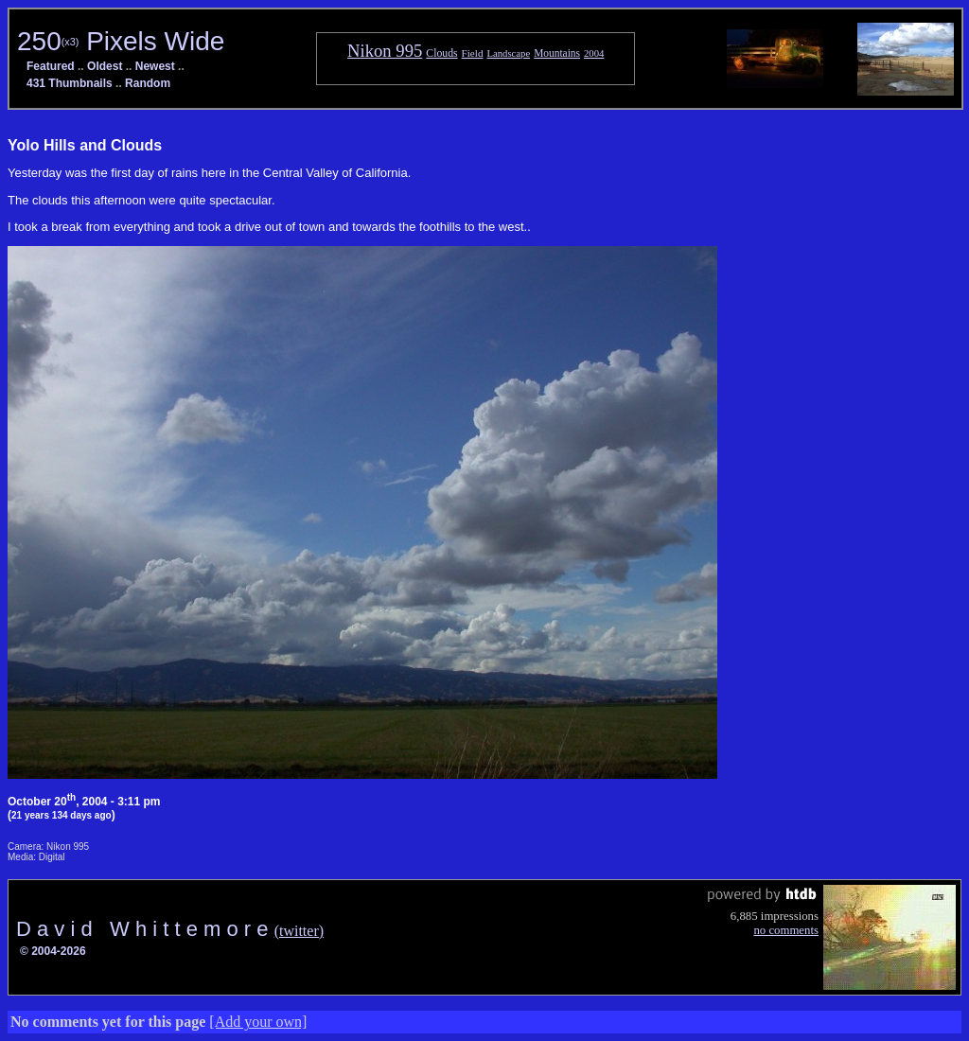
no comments (786, 930)
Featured (50, 66)
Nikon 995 (384, 51)
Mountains (557, 53)
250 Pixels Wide (120, 41)
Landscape (508, 53)
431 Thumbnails (69, 83)
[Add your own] (258, 1022)
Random (147, 83)
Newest (155, 66)
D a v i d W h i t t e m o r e (145, 929)
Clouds (441, 53)
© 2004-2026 (53, 951)
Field (473, 53)
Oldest (104, 66)
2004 (594, 53)
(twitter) (299, 931)
